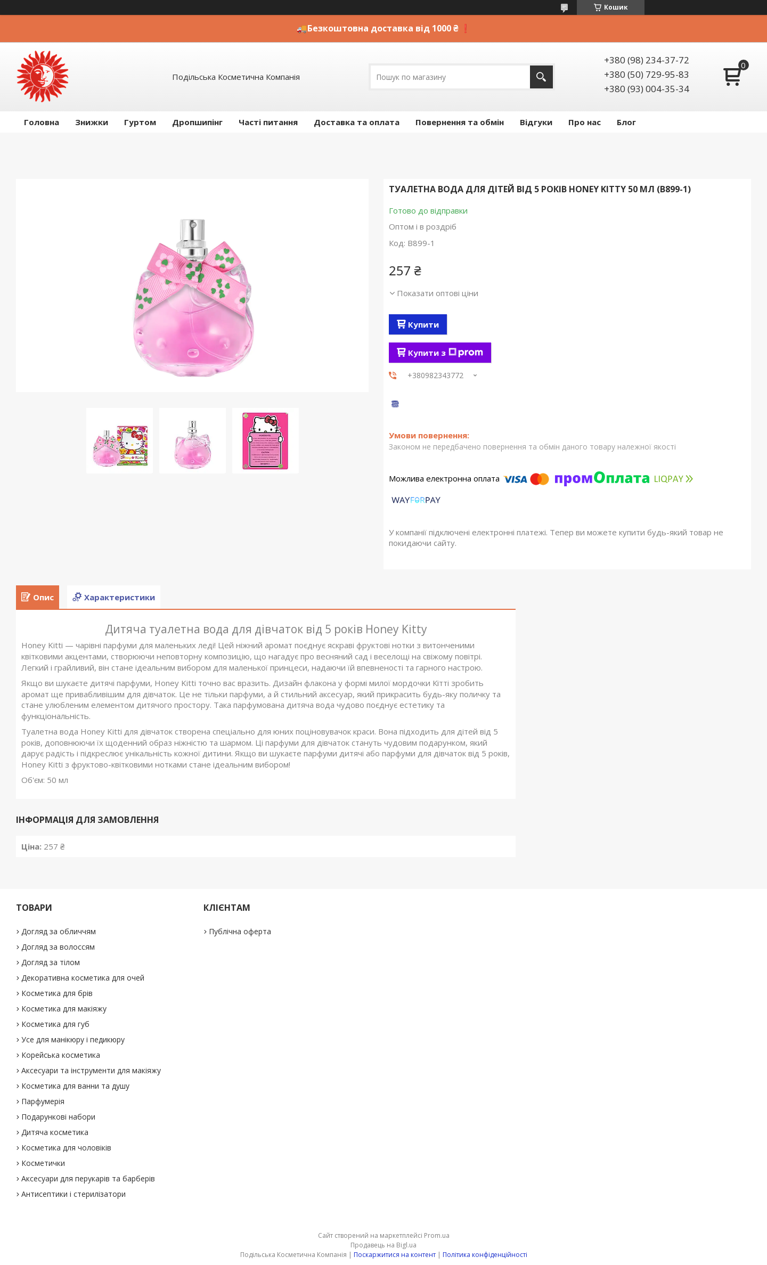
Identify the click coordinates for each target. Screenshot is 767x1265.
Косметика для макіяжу (64, 1008)
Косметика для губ (55, 1024)
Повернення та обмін (459, 122)
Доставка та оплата (356, 122)
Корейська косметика (60, 1055)
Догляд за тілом (50, 962)
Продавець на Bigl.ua (383, 1245)
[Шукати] (541, 77)
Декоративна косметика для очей (82, 978)
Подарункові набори (58, 1117)
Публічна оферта (240, 931)
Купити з (445, 352)
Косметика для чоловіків (66, 1147)
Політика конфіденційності (485, 1254)
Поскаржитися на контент (395, 1254)
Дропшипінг (197, 122)
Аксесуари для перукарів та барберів (88, 1178)
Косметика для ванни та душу (75, 1086)
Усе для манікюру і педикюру (73, 1039)
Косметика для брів (57, 993)
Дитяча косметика (54, 1132)
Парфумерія (42, 1101)
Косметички (43, 1163)
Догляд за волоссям (58, 947)
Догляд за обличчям (58, 931)
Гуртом (140, 122)
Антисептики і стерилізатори (73, 1194)
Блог (626, 122)
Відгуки (536, 122)
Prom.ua (437, 1235)
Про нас (584, 122)
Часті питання (268, 122)
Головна (41, 122)
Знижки (91, 122)
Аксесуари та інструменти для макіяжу (91, 1070)
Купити (423, 324)
